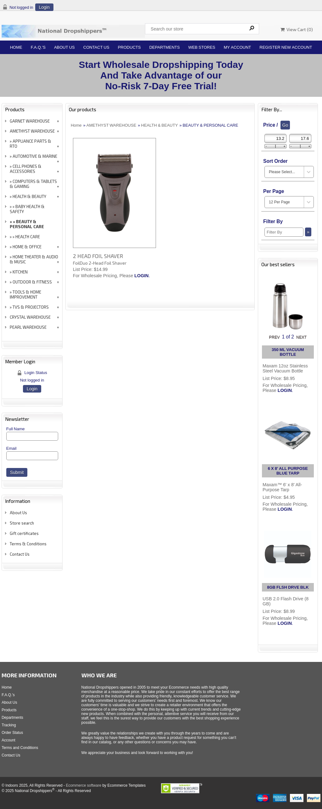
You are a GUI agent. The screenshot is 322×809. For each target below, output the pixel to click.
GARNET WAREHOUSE (30, 121)
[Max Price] (300, 138)
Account (8, 740)
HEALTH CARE (27, 236)
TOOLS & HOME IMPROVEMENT (25, 294)
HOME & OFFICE (27, 246)
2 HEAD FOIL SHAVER (98, 256)
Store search (22, 523)
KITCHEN (20, 271)
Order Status (12, 732)
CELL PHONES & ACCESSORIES (26, 169)
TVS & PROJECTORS (31, 307)
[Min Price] (275, 138)
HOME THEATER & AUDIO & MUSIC (34, 259)
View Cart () (296, 29)
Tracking (9, 725)
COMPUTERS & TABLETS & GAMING (33, 184)
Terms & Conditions (28, 543)
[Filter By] (283, 232)
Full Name (15, 429)
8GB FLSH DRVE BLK (287, 587)
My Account (237, 47)
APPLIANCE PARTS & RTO (30, 144)
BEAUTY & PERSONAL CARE (27, 224)
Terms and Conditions (20, 748)
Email (11, 448)
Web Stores (201, 47)
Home (16, 47)
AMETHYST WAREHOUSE (32, 131)
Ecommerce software (83, 785)
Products (129, 47)
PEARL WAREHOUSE (28, 327)
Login (44, 7)
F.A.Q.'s (38, 47)
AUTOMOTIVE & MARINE (35, 156)
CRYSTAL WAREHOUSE (30, 317)
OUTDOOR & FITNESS (32, 281)
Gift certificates (24, 533)
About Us (64, 47)
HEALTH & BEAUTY (29, 196)
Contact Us (96, 47)
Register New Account (285, 47)
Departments (164, 47)
